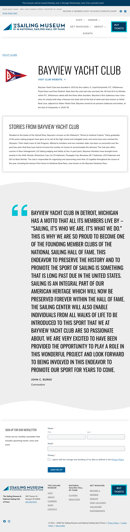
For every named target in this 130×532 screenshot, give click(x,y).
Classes (73, 495)
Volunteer (96, 507)
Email (51, 443)
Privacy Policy (117, 459)
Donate (105, 11)
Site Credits (60, 525)
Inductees (74, 499)
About (51, 497)
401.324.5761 (31, 502)
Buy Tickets (119, 26)
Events (88, 33)
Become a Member (72, 11)
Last (88, 432)
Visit (50, 493)
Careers (52, 501)
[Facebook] (121, 11)
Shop (114, 11)
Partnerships (97, 511)
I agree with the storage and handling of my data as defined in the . (88, 459)
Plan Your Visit (10, 13)
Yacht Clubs (9, 55)
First (49, 432)
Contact (52, 509)
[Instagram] (125, 11)
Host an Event (92, 11)
